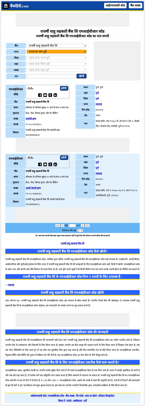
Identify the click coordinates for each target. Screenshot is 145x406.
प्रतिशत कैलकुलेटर (106, 395)
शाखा (16, 70)
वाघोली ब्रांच (31, 118)
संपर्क (69, 400)
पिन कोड (80, 395)
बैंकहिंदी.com (19, 6)
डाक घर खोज (91, 395)
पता (16, 76)
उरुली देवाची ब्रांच (33, 188)
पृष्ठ (66, 225)
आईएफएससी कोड (115, 5)
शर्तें (85, 400)
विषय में (61, 400)
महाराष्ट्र (99, 104)
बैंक (16, 45)
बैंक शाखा (135, 5)
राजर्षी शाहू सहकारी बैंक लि (72, 243)
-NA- (30, 88)
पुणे (97, 93)
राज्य (16, 52)
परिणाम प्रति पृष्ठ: (69, 230)
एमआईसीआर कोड (56, 395)
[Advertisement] (72, 20)
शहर (16, 64)
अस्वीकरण (77, 400)
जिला (16, 58)
